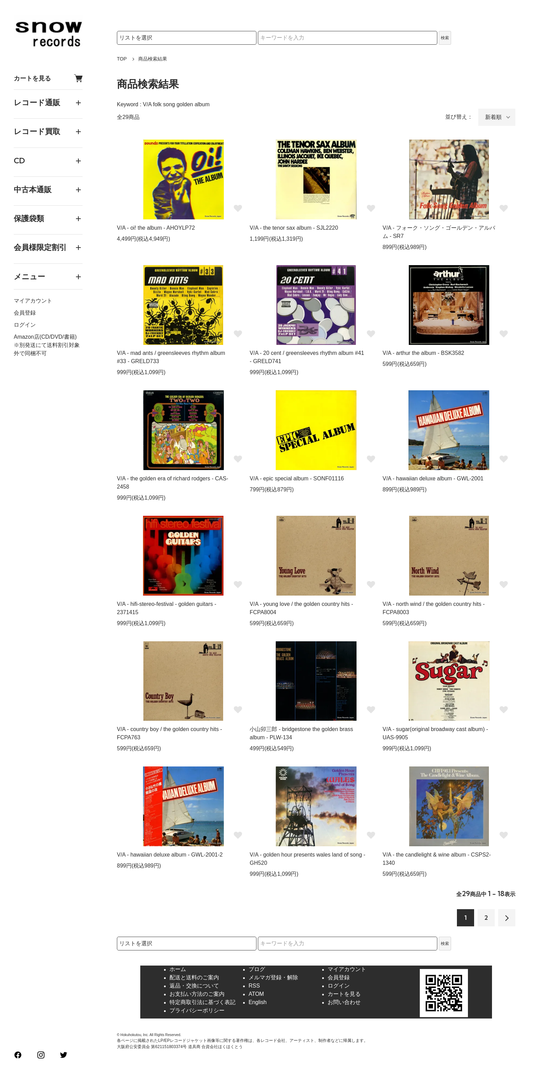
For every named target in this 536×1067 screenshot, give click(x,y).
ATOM (256, 994)
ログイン (25, 325)
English (257, 1002)
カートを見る (48, 78)
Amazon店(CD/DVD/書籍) (45, 337)
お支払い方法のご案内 (197, 994)
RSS (254, 986)
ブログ (257, 969)
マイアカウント (33, 301)
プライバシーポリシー (197, 1011)
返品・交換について (194, 986)
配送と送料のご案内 (194, 978)
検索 (445, 37)
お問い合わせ (344, 1002)
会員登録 (25, 313)
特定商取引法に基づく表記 (202, 1002)
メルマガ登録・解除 (273, 978)
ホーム (177, 969)
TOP (122, 59)
